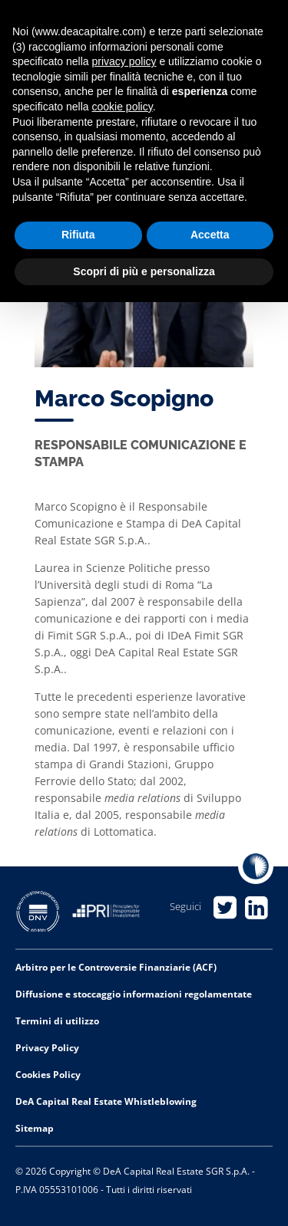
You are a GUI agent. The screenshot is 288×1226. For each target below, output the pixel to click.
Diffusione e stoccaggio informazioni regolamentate (133, 994)
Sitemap (34, 1128)
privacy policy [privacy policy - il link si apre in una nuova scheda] (124, 61)
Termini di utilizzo (57, 1020)
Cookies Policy (48, 1074)
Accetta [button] (210, 234)
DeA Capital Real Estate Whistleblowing (106, 1101)
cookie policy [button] (122, 106)
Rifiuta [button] (78, 234)
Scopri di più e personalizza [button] (143, 271)
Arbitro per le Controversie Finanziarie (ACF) (116, 967)
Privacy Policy (47, 1047)
